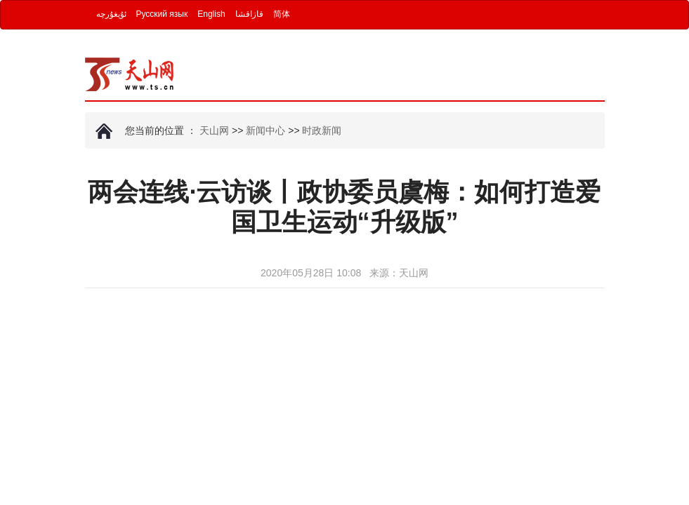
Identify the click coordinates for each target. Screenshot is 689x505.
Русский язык (162, 14)
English (211, 14)
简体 (281, 14)
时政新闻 (321, 130)
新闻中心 (265, 130)
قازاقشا (249, 14)
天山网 (214, 130)
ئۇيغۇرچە (111, 14)
